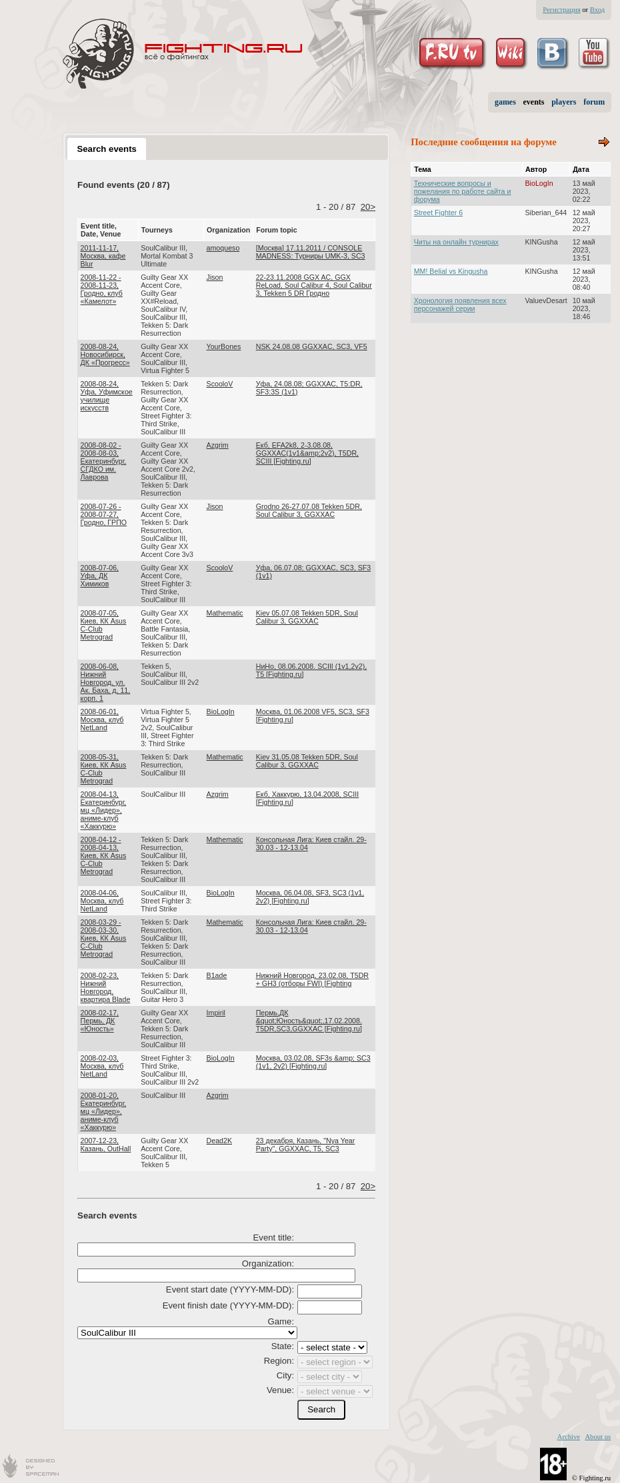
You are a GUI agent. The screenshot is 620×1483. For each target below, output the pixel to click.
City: (285, 1375)
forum (594, 102)
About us (598, 1436)
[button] (321, 1410)
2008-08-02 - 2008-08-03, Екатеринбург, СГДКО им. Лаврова (104, 461)
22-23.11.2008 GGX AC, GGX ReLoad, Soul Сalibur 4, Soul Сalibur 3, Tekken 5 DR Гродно (314, 285)
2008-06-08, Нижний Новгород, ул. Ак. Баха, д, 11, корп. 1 (106, 682)
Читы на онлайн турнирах (456, 242)
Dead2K (220, 1141)
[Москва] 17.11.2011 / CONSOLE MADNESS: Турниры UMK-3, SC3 (310, 252)
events (534, 102)
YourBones (224, 346)
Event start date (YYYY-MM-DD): (230, 1289)
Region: (279, 1361)
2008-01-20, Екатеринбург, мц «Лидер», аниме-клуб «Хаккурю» (104, 1111)
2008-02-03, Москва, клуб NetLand (102, 1066)
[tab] (106, 148)
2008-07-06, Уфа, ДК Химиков (100, 576)
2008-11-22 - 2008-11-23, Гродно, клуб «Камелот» (102, 289)
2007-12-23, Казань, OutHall (106, 1145)
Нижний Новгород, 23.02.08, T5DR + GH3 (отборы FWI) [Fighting (312, 979)
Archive (568, 1436)
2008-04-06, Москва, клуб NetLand (102, 901)
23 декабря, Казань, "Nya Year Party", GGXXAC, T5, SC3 (305, 1145)
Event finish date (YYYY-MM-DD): (228, 1305)
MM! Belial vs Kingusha (451, 271)
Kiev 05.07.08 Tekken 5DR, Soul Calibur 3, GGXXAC (307, 617)
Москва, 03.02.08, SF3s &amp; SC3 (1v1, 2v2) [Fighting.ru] (313, 1062)
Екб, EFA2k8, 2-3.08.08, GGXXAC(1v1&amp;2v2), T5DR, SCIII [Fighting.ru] (307, 453)
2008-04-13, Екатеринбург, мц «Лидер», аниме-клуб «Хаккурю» (104, 810)
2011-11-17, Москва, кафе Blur (103, 256)
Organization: (268, 1263)
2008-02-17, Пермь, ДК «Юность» (100, 1021)
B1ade (217, 975)
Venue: (280, 1390)
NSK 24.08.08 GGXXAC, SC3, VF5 (311, 346)
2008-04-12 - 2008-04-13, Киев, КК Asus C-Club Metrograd (104, 855)
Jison (215, 277)
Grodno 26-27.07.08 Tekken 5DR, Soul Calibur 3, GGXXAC (309, 510)
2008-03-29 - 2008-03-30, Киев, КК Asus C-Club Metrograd (104, 938)
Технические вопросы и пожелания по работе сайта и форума (462, 191)
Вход (597, 9)
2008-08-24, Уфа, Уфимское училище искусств (107, 396)
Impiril (216, 1013)
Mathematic (225, 613)
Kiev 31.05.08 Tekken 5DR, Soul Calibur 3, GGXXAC (307, 761)
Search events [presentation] (106, 149)
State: (282, 1346)
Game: (281, 1321)
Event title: (274, 1237)
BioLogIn (221, 712)
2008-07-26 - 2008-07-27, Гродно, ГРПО (104, 514)
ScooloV (220, 384)
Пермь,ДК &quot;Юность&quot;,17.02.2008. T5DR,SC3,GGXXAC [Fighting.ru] (309, 1021)
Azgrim (218, 445)
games (505, 102)
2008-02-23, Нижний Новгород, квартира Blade (106, 987)
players (563, 102)
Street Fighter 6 (438, 213)
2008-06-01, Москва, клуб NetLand (102, 720)
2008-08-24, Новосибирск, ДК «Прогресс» (105, 354)
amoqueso (223, 248)
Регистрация (561, 9)
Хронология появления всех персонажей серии (460, 304)
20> (368, 207)
